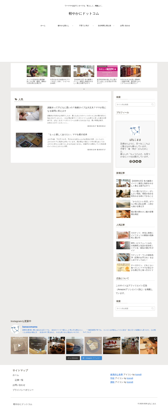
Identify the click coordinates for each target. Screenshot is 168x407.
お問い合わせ (19, 385)
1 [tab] (84, 89)
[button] (152, 104)
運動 (112, 382)
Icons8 (138, 374)
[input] (135, 104)
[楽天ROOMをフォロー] (133, 161)
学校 (112, 378)
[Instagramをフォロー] (130, 161)
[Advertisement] (84, 45)
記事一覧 (19, 380)
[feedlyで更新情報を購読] (136, 161)
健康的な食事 (116, 374)
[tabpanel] (37, 74)
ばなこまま (135, 139)
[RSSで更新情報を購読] (140, 161)
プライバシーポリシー (23, 390)
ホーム (16, 375)
